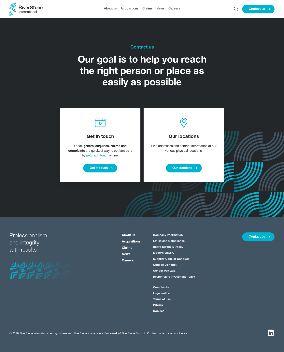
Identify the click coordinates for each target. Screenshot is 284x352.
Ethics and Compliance (169, 241)
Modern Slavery (163, 253)
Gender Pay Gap (164, 271)
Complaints (161, 287)
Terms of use (162, 299)
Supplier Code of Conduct (171, 259)
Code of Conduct (165, 265)
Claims (147, 8)
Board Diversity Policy (168, 247)
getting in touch (97, 155)
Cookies (158, 311)
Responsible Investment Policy (174, 276)
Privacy (158, 305)
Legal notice (161, 293)
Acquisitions (129, 8)
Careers (174, 8)
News (160, 8)
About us (110, 8)
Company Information (168, 235)
